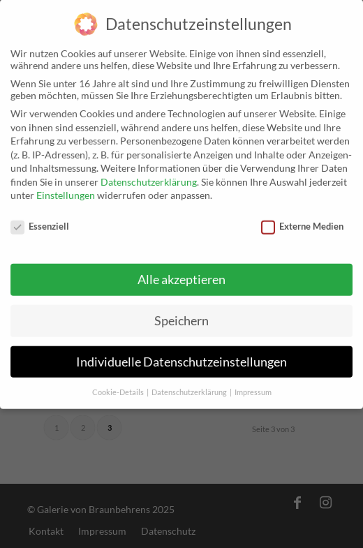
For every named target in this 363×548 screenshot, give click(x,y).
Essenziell (39, 216)
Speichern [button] (181, 310)
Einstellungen (65, 185)
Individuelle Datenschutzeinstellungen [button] (181, 351)
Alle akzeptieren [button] (181, 269)
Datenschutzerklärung (149, 172)
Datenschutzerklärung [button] (189, 382)
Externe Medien (302, 216)
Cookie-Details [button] (118, 382)
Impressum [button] (253, 382)
